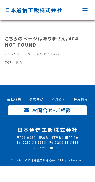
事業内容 (36, 99)
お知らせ (58, 99)
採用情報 (81, 99)
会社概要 (14, 99)
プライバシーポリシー (47, 148)
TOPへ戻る (14, 62)
